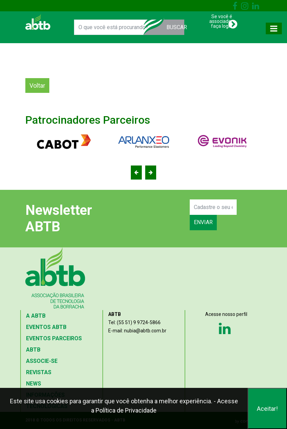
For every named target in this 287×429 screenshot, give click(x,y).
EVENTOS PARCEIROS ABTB (54, 344)
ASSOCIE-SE (42, 361)
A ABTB (36, 315)
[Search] (213, 207)
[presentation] (165, 214)
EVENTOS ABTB (46, 327)
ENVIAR (203, 222)
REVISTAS (38, 372)
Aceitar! (267, 408)
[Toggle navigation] (274, 28)
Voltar (37, 85)
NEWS (33, 383)
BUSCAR (175, 27)
